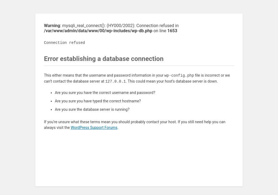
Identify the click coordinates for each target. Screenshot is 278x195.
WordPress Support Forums (94, 127)
